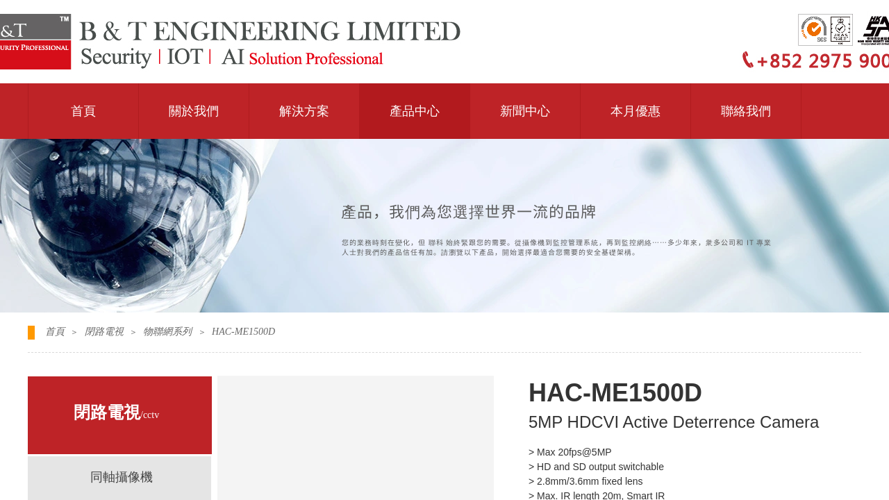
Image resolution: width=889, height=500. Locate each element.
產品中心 (415, 111)
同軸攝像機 (121, 477)
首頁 (83, 111)
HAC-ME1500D (243, 331)
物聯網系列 (167, 331)
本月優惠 (635, 111)
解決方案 (304, 111)
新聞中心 (525, 111)
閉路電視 (104, 331)
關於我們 (194, 111)
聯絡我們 (746, 111)
